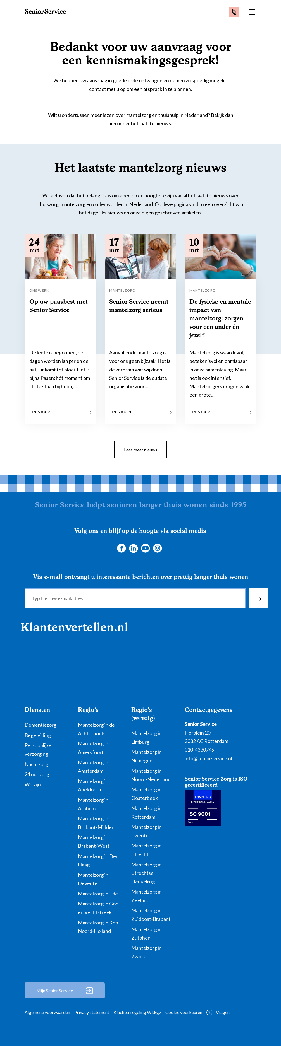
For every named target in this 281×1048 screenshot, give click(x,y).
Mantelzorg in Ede (98, 895)
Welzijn (33, 786)
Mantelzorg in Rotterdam (146, 814)
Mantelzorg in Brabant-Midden (96, 824)
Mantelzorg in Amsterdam (93, 768)
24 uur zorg (37, 776)
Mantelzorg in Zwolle (146, 953)
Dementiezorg (40, 726)
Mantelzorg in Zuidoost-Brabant (151, 916)
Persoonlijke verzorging (38, 751)
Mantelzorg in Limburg (146, 739)
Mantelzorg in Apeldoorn (93, 787)
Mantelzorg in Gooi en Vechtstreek (99, 909)
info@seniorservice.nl (208, 760)
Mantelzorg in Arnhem (93, 805)
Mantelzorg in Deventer (93, 880)
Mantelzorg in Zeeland (146, 897)
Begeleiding (38, 737)
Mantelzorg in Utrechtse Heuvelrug (146, 874)
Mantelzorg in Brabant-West (93, 843)
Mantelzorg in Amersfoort (93, 749)
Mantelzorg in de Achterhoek (96, 730)
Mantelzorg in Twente (146, 832)
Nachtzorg (36, 766)
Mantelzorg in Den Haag (98, 862)
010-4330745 (199, 751)
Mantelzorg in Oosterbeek (146, 795)
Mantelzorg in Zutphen (146, 935)
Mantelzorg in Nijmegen (146, 758)
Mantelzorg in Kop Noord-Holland (98, 928)
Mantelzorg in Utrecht (146, 851)
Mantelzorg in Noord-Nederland (151, 776)
